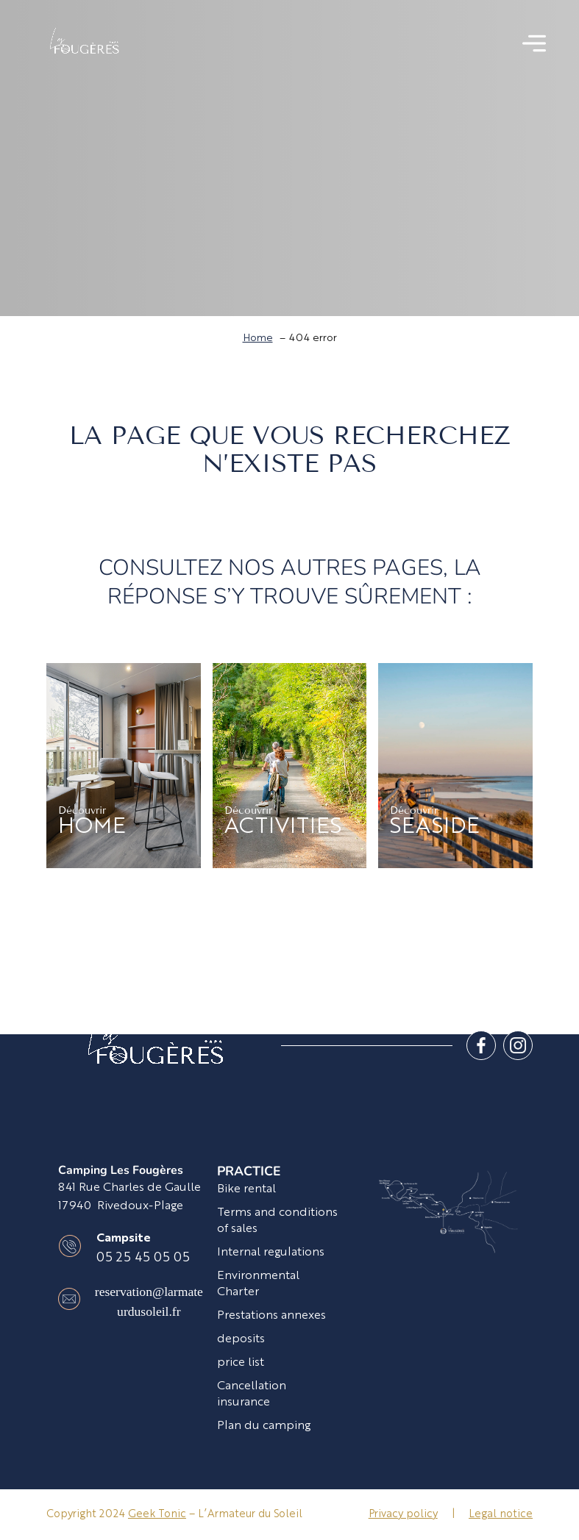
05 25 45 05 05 (143, 1258)
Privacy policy (403, 1514)
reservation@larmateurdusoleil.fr (149, 1301)
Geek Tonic (157, 1514)
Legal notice (501, 1514)
